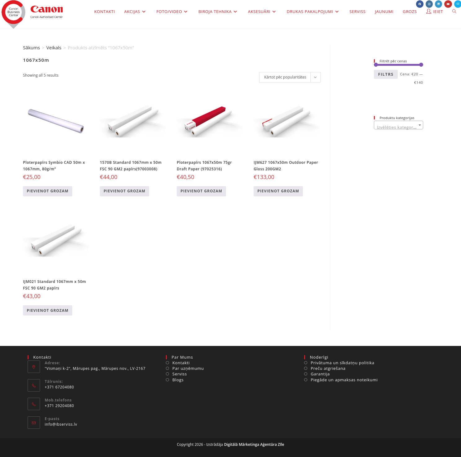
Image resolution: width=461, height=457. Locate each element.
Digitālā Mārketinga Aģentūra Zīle (254, 444)
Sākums (31, 47)
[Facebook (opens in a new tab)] (419, 4)
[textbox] (398, 127)
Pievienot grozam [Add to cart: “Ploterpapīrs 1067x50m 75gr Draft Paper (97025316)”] (201, 191)
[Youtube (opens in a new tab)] (448, 4)
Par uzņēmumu (188, 368)
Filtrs (385, 74)
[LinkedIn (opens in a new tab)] (438, 4)
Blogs (178, 380)
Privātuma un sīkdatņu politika (342, 363)
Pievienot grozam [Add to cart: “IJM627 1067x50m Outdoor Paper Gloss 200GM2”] (278, 191)
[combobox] (398, 125)
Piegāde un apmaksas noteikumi (344, 380)
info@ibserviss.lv (61, 424)
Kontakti (181, 363)
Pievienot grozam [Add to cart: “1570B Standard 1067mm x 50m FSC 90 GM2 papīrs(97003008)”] (124, 191)
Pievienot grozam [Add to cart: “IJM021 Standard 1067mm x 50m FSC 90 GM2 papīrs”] (48, 310)
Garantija (320, 374)
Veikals (54, 47)
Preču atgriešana (328, 368)
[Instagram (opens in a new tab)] (429, 4)
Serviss (179, 374)
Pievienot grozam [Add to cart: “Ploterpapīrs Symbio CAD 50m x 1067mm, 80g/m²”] (48, 191)
